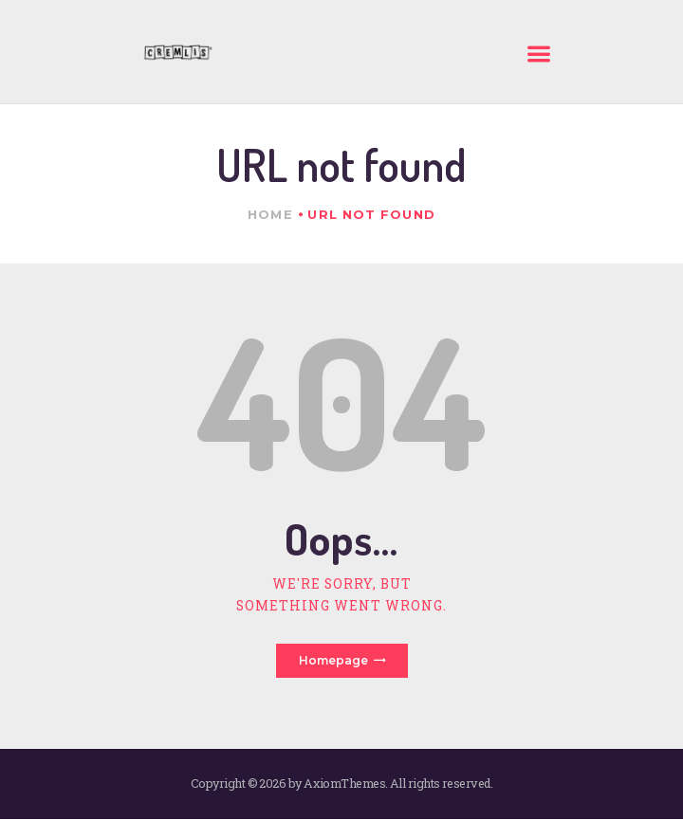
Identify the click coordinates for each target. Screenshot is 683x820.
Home (270, 214)
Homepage (333, 660)
